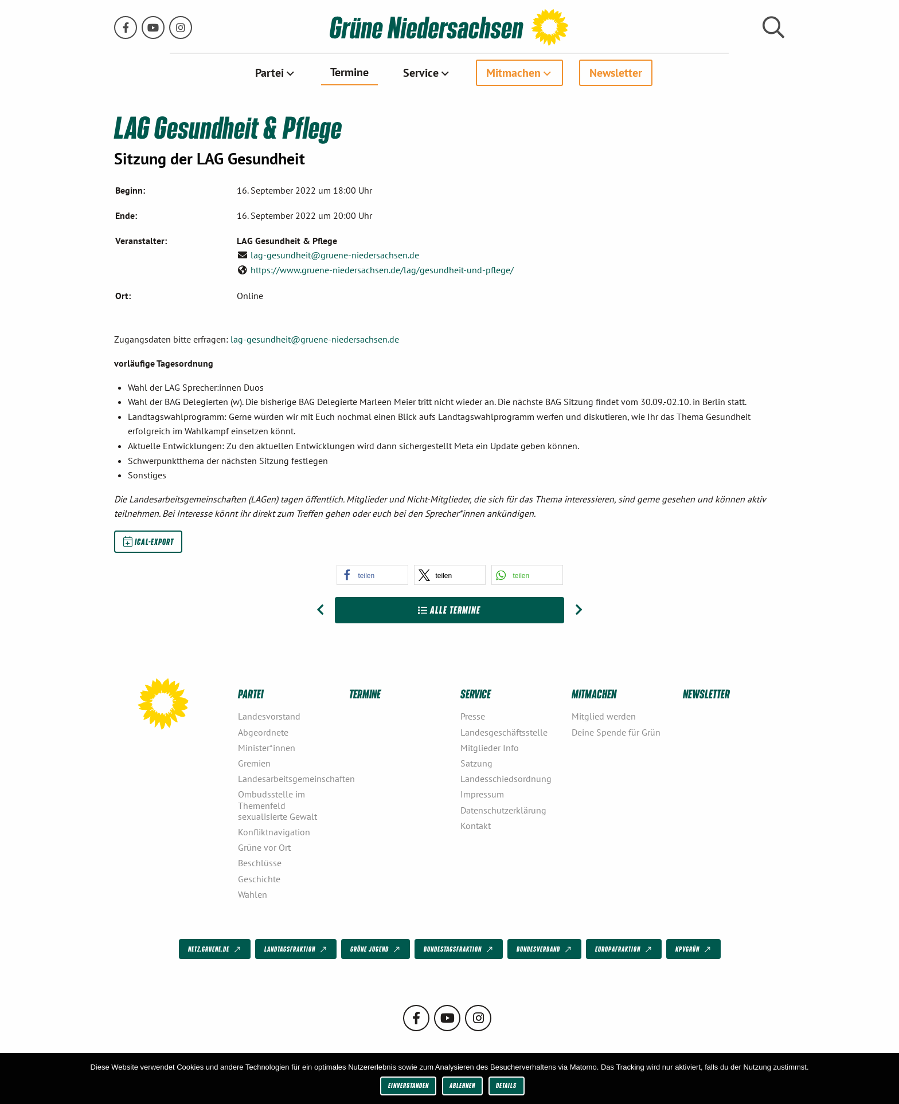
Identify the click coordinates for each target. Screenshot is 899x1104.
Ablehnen (462, 1085)
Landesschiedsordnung (506, 778)
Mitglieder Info (489, 747)
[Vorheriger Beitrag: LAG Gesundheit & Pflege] (320, 610)
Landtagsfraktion (296, 949)
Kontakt (475, 825)
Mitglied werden (604, 716)
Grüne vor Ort (264, 847)
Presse (472, 716)
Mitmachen (513, 72)
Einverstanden (408, 1085)
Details (506, 1085)
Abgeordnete (263, 731)
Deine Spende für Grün (616, 731)
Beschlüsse (260, 863)
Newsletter (615, 72)
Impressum (482, 794)
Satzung (476, 763)
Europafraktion (624, 949)
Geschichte (259, 878)
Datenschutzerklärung (503, 809)
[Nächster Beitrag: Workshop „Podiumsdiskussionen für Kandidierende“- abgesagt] (579, 610)
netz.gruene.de (215, 949)
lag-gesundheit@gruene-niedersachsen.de (335, 255)
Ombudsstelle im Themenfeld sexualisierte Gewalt (277, 805)
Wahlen (252, 893)
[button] (372, 575)
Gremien (254, 763)
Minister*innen (266, 747)
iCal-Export (148, 541)
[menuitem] (275, 73)
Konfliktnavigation (274, 832)
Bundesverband (545, 949)
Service (421, 72)
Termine (349, 72)
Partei (269, 72)
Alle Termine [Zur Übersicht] (449, 609)
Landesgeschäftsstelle (504, 731)
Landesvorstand (269, 716)
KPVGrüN (694, 949)
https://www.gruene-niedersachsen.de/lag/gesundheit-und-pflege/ (382, 269)
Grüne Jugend (376, 949)
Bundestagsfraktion (459, 949)
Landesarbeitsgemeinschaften (289, 778)
